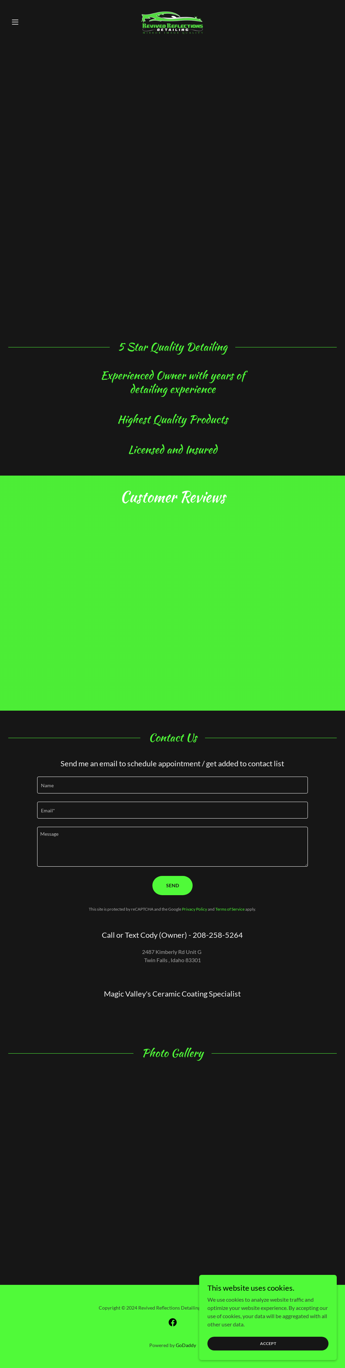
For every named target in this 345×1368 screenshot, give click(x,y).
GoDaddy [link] (186, 1345)
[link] (172, 22)
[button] (32, 22)
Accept (268, 1343)
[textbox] (172, 785)
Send (172, 885)
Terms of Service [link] (230, 909)
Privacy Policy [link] (194, 909)
